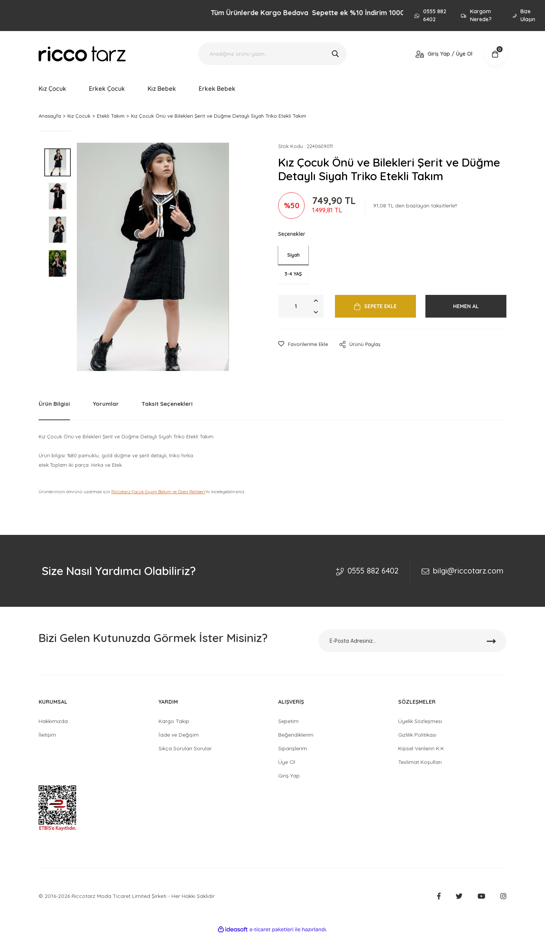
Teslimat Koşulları (420, 762)
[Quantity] (301, 306)
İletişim (47, 734)
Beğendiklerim (295, 734)
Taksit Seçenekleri (167, 403)
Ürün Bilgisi (54, 403)
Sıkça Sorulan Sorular (185, 748)
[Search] (272, 53)
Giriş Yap (289, 775)
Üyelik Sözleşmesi (420, 721)
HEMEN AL (466, 306)
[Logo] (82, 54)
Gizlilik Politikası (417, 734)
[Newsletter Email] (412, 641)
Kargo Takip (174, 721)
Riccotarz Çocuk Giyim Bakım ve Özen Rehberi (158, 491)
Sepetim (288, 721)
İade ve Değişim (179, 734)
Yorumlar (106, 403)
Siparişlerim (292, 748)
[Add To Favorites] (303, 344)
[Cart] (495, 53)
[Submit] (491, 641)
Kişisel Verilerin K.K (421, 748)
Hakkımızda (53, 721)
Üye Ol (286, 762)
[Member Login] (444, 54)
